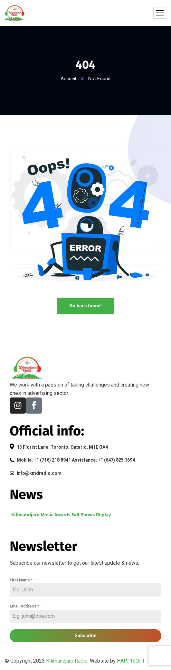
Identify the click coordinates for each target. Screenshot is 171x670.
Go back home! (85, 306)
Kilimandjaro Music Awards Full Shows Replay (61, 515)
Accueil (68, 78)
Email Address (24, 606)
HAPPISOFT (131, 661)
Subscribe (85, 635)
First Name (21, 580)
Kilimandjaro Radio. (67, 661)
